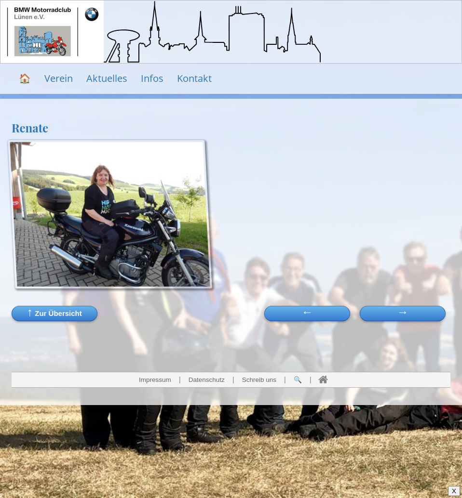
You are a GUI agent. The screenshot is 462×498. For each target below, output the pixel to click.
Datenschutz (207, 379)
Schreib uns (259, 379)
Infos (152, 78)
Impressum (155, 379)
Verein (58, 78)
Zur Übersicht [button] (54, 312)
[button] (403, 313)
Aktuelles (106, 78)
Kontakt (194, 78)
